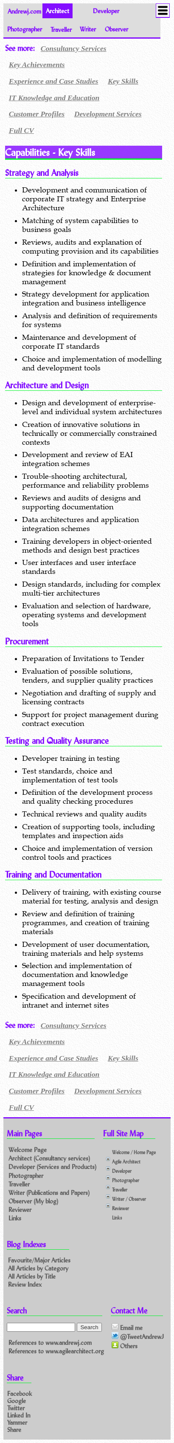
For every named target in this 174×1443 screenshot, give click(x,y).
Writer (88, 29)
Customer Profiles (37, 114)
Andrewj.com (24, 11)
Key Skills (123, 81)
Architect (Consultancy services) (49, 1158)
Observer (116, 29)
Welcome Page (27, 1150)
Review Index (25, 1284)
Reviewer (19, 1210)
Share (14, 1429)
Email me (127, 1327)
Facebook (19, 1393)
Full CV (21, 130)
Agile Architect (126, 1161)
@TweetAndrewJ (138, 1336)
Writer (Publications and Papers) (49, 1193)
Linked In (18, 1415)
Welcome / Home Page (134, 1152)
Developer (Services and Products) (52, 1167)
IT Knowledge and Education (54, 97)
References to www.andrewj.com (50, 1343)
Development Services (108, 114)
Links (14, 1218)
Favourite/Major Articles (39, 1261)
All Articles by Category (38, 1268)
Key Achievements (37, 64)
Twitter (16, 1407)
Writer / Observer (129, 1199)
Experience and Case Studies (53, 81)
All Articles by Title (32, 1276)
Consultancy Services (74, 48)
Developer (106, 11)
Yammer (17, 1422)
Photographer (24, 29)
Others (125, 1345)
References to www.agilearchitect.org (56, 1351)
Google (16, 1400)
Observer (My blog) (33, 1201)
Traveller (61, 29)
